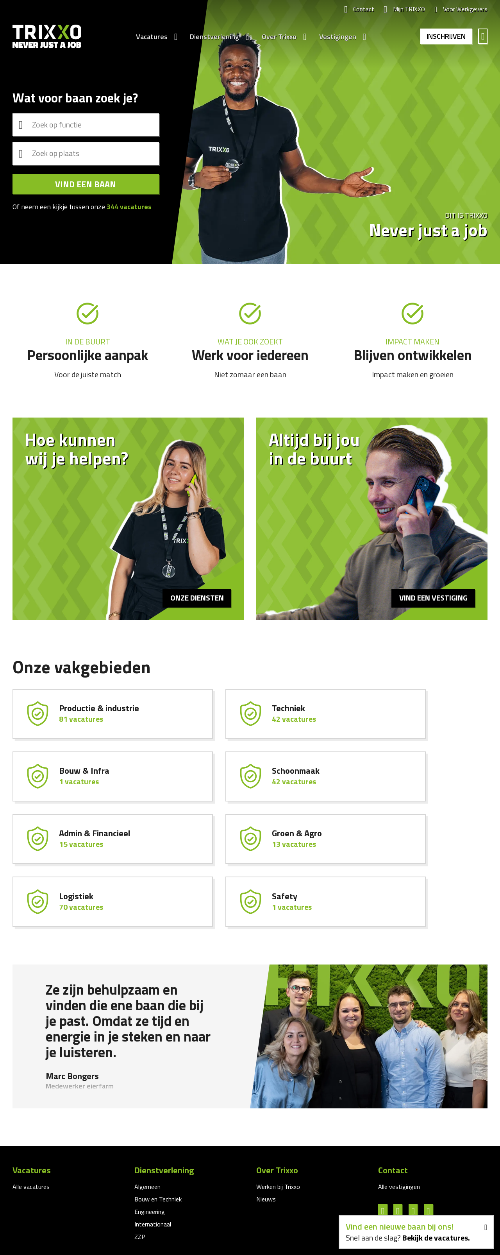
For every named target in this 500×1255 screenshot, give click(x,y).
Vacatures (150, 37)
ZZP (139, 1178)
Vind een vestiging (432, 598)
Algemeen (147, 1128)
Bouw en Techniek (158, 1141)
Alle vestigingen (399, 1128)
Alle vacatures (31, 1128)
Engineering (149, 1153)
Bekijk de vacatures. (436, 1238)
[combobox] (85, 124)
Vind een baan (85, 185)
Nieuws (266, 1141)
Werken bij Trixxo (278, 1128)
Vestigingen (336, 37)
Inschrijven (445, 36)
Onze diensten (196, 598)
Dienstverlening (213, 37)
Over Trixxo (278, 37)
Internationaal (152, 1166)
